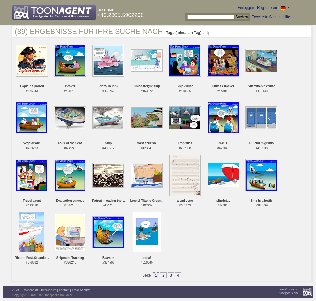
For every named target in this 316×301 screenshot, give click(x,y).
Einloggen (246, 8)
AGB (15, 290)
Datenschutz (30, 290)
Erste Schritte (81, 290)
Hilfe (286, 17)
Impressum (48, 290)
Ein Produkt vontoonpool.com (290, 291)
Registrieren (267, 8)
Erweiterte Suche (266, 17)
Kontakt (64, 290)
